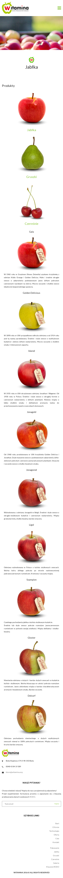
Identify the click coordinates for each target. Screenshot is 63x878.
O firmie (55, 827)
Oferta (56, 835)
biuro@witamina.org (14, 772)
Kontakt (56, 842)
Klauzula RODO (52, 867)
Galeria (56, 863)
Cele (57, 838)
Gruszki (56, 855)
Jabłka (56, 852)
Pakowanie (54, 848)
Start (57, 823)
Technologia (54, 831)
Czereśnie (55, 859)
